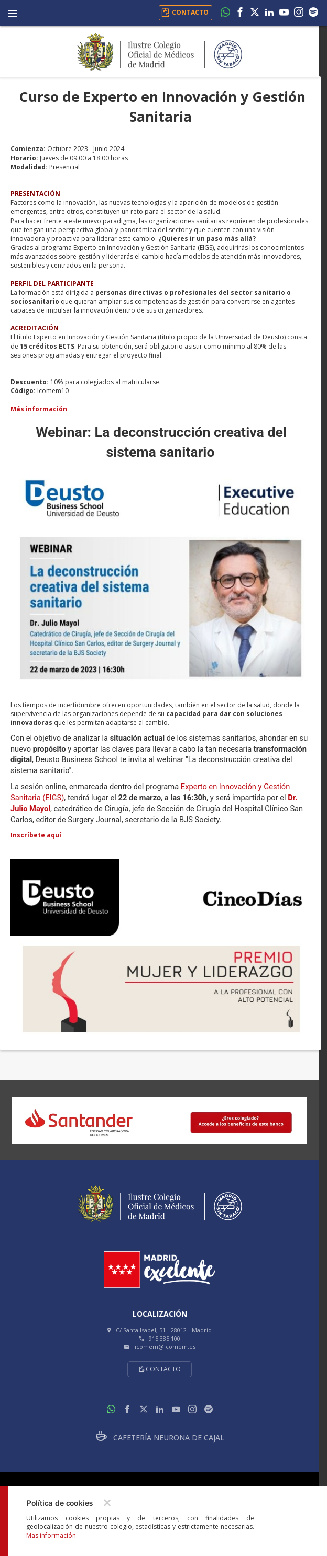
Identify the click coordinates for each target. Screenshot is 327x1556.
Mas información (51, 1535)
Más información (38, 409)
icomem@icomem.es (165, 1347)
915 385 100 (164, 1338)
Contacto (159, 1369)
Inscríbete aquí (35, 835)
